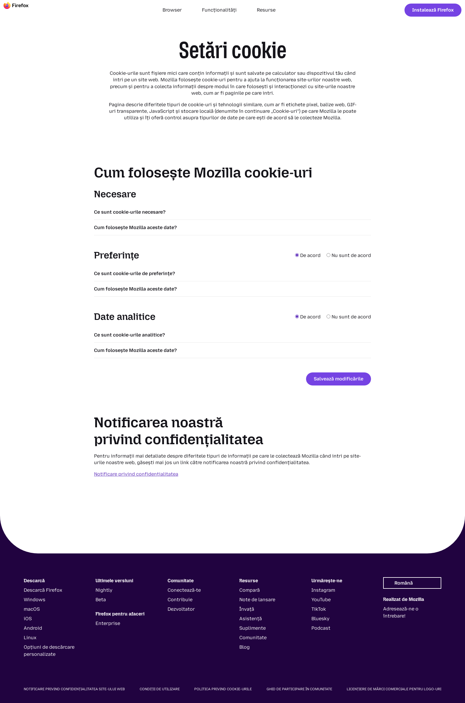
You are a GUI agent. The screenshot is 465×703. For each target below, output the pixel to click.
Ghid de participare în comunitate (299, 689)
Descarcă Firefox (43, 590)
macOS (32, 609)
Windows (34, 599)
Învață (246, 609)
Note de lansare (257, 599)
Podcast (320, 628)
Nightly (103, 590)
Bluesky (320, 618)
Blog (244, 647)
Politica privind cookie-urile (223, 689)
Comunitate (253, 637)
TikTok (318, 609)
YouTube (321, 599)
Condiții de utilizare (160, 689)
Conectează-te (184, 590)
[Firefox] (21, 10)
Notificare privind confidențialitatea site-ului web (74, 689)
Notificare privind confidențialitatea (136, 474)
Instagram (323, 590)
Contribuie (180, 599)
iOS (28, 618)
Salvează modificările (338, 379)
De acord (308, 255)
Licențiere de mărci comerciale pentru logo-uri (394, 689)
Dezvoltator (181, 609)
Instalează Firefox (433, 10)
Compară (249, 590)
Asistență (250, 618)
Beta (100, 599)
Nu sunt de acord (349, 255)
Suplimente (252, 628)
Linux (30, 637)
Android (33, 628)
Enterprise (107, 623)
